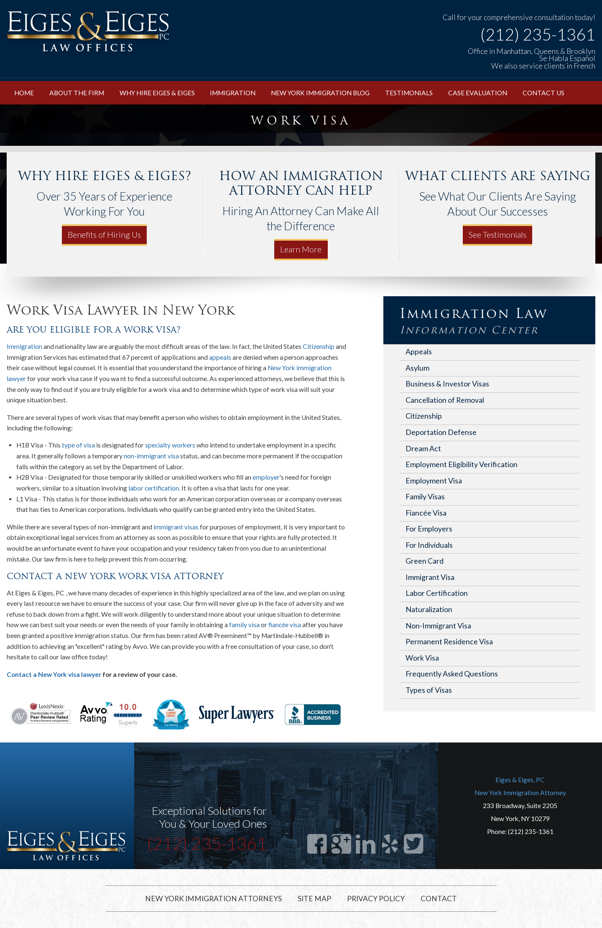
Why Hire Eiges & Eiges (157, 93)
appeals (220, 357)
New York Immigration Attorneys (213, 898)
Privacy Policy (376, 898)
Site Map (314, 898)
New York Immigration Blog (320, 93)
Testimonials (409, 93)
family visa (244, 624)
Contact (439, 898)
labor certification (153, 488)
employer (266, 477)
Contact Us (543, 93)
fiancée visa (284, 624)
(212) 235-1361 (537, 34)
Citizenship (318, 346)
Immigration (232, 93)
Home (24, 93)
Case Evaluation (477, 93)
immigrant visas (176, 527)
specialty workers (170, 445)
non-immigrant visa (151, 456)
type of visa (78, 445)
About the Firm (76, 93)
